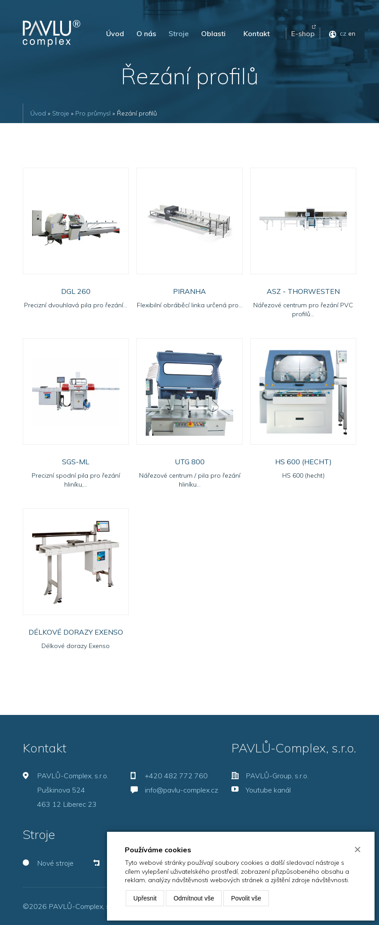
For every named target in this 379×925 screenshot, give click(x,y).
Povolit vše (246, 898)
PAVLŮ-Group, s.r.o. (277, 775)
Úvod (115, 33)
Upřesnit (145, 898)
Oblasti (213, 33)
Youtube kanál (268, 789)
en (351, 33)
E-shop (303, 33)
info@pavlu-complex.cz (181, 789)
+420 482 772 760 (176, 775)
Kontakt (256, 33)
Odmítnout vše (193, 898)
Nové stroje (55, 863)
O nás (146, 33)
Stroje (179, 33)
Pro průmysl (93, 113)
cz (343, 33)
